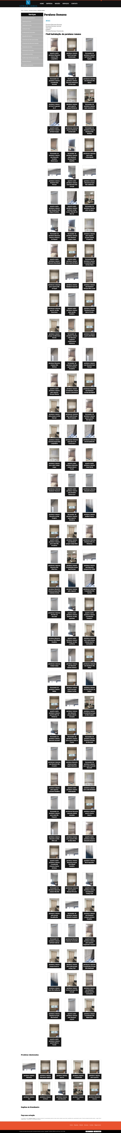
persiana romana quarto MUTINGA (89, 335)
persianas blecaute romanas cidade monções (72, 813)
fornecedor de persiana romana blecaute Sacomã (54, 738)
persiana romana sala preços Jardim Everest (54, 416)
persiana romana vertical (45, 1098)
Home (42, 3)
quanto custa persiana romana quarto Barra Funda (54, 1042)
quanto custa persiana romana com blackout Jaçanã (72, 1016)
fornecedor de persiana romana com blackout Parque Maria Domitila (72, 157)
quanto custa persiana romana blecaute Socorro (89, 838)
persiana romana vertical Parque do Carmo (89, 689)
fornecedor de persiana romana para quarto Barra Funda (72, 739)
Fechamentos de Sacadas (28, 50)
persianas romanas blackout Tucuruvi (54, 490)
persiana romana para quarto (94, 1076)
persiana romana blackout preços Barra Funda (89, 310)
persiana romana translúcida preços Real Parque (72, 567)
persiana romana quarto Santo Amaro (89, 813)
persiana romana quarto (61, 1076)
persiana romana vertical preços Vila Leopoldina (54, 441)
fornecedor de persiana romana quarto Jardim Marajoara (89, 417)
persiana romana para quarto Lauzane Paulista (54, 789)
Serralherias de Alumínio (28, 65)
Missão (57, 3)
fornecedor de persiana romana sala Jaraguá (89, 208)
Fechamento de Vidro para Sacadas (30, 39)
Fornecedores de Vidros (27, 54)
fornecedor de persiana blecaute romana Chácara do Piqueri (54, 236)
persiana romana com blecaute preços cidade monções (72, 714)
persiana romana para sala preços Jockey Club (72, 966)
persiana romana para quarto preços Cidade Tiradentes (89, 236)
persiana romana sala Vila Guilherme (54, 989)
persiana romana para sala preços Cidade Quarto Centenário (89, 641)
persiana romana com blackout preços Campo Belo (72, 541)
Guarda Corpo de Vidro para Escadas (30, 57)
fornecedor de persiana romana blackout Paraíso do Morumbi (89, 739)
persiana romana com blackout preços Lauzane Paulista (89, 916)
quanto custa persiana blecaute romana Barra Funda (71, 466)
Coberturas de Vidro (27, 21)
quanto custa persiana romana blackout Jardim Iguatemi (72, 615)
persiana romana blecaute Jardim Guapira (54, 516)
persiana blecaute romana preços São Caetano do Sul (54, 591)
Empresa (49, 3)
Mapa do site (98, 1125)
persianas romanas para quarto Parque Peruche (72, 889)
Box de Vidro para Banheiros (28, 18)
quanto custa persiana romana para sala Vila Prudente (54, 542)
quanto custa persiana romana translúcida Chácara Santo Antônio (54, 864)
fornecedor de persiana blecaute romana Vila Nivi (54, 889)
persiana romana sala (78, 1098)
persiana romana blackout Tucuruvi (71, 285)
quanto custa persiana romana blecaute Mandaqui (54, 261)
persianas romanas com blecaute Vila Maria (89, 80)
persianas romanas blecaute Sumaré (89, 490)
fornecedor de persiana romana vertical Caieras (54, 941)
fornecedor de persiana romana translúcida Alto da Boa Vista (89, 262)
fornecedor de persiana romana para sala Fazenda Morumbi (89, 765)
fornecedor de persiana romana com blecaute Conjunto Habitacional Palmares (72, 338)
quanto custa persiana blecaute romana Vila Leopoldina (54, 56)
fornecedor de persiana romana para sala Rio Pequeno (54, 814)
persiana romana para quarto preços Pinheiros (72, 106)
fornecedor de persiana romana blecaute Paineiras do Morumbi (72, 81)
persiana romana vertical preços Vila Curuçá (72, 990)
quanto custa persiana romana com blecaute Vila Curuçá (72, 183)
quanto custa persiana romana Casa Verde (89, 465)
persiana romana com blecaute (61, 1098)
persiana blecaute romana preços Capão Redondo (71, 764)
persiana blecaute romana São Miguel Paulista (54, 640)
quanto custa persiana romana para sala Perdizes (72, 261)
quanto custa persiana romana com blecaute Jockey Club (89, 890)
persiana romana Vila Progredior (89, 861)
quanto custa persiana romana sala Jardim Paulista (72, 311)
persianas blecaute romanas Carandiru (72, 940)
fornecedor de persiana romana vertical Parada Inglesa (89, 56)
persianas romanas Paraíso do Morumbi (54, 614)
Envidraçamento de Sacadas (28, 32)
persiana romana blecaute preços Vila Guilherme (89, 182)
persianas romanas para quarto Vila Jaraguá (54, 286)
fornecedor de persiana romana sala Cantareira (89, 106)
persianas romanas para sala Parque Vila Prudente (72, 416)
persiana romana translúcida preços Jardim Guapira (89, 713)
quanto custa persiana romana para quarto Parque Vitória (54, 391)
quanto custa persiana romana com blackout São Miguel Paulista (54, 209)
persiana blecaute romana (94, 1098)
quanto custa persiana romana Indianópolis (72, 789)
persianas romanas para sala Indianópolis (89, 155)
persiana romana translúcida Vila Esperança (89, 1015)
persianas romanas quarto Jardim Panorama (54, 310)
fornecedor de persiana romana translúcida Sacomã (54, 81)
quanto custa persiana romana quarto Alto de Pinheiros (54, 714)
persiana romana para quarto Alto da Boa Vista (71, 838)
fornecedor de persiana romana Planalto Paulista (71, 915)
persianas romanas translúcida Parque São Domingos (89, 966)
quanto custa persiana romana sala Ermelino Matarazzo (72, 491)
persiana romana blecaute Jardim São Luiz (54, 838)
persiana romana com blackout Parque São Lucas (89, 286)
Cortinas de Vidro (26, 28)
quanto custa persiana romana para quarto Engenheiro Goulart (89, 941)
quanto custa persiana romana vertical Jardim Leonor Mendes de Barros (71, 210)
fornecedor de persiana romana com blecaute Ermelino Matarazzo (54, 157)
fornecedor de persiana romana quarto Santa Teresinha (72, 366)
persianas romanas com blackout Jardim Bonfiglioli (89, 390)
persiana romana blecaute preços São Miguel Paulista (72, 863)
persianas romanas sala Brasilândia (89, 440)
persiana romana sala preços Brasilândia (54, 915)
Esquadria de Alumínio (27, 36)
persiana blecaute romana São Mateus (54, 365)
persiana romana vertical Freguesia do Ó (54, 106)
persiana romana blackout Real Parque (54, 182)
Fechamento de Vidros (27, 47)
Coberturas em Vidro (27, 25)
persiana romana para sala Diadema (89, 788)
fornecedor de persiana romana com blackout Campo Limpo (72, 236)
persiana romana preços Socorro (54, 965)
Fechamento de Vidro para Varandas (30, 43)
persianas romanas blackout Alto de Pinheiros (89, 541)
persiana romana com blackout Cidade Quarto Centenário (89, 991)
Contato (74, 3)
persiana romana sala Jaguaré (72, 590)
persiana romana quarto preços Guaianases (72, 55)
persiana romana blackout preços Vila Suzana (54, 1015)
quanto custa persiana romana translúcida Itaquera (89, 615)
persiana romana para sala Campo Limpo (54, 465)
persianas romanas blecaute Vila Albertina (54, 567)
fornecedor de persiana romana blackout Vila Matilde (89, 130)
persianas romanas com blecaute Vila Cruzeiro (54, 764)
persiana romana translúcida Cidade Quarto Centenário (72, 390)
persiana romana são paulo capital (45, 1076)
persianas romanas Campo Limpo (54, 665)
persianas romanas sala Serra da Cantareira (72, 441)
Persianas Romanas (27, 61)
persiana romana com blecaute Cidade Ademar (72, 665)
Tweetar (48, 20)
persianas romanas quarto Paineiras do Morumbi (72, 129)
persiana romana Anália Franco (89, 515)
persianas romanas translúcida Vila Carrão (89, 591)
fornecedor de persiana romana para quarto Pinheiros (72, 517)
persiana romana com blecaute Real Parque (89, 365)
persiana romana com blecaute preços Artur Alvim (89, 567)
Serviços (66, 3)
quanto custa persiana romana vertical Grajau (54, 129)
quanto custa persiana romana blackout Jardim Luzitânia (72, 641)
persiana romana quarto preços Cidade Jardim (72, 689)
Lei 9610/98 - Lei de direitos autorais (34, 1119)
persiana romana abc (29, 1098)
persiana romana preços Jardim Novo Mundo (54, 335)
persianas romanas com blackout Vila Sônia (89, 665)
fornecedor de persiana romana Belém (54, 689)
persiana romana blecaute (29, 1076)
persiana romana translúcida (78, 1076)
